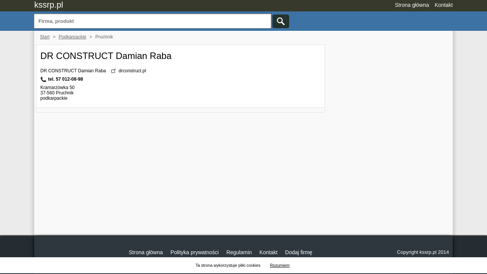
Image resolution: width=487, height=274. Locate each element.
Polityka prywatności (194, 252)
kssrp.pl (48, 5)
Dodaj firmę (298, 252)
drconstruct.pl (132, 70)
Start (44, 37)
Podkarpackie (72, 37)
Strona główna (412, 5)
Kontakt (444, 5)
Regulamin (239, 252)
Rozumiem (280, 265)
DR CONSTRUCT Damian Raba (106, 56)
